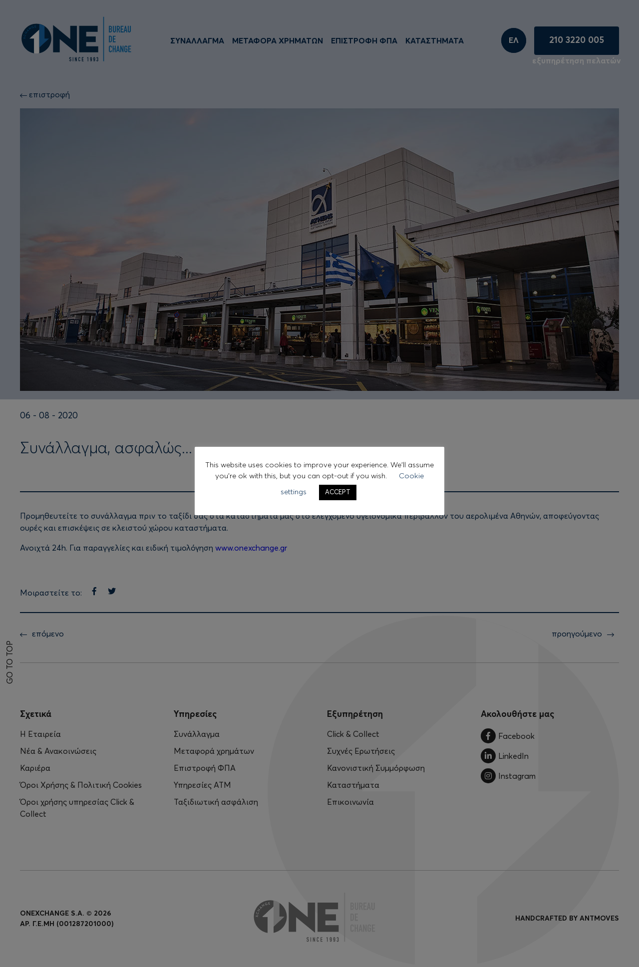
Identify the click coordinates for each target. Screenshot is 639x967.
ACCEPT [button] (337, 492)
